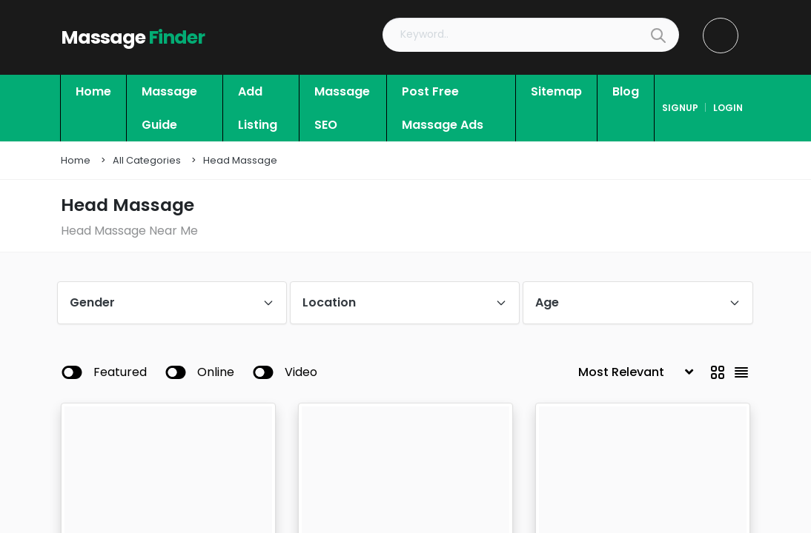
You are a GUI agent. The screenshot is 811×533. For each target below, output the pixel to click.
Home (75, 160)
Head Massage (240, 160)
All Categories (147, 160)
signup (680, 107)
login (728, 107)
